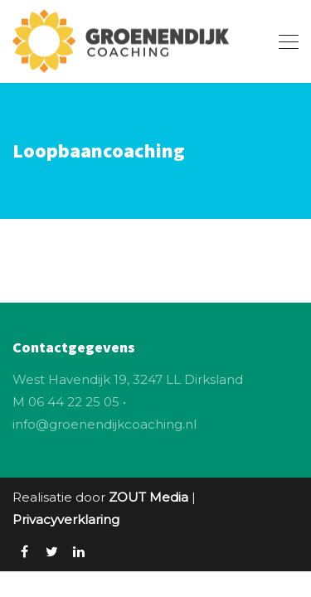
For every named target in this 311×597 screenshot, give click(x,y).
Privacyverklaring (65, 519)
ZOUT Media (148, 497)
